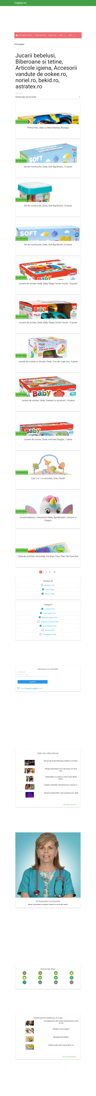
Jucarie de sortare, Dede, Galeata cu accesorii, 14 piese (48, 400)
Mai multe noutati (70, 805)
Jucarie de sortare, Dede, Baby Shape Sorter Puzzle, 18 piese (48, 283)
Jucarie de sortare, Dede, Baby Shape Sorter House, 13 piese (48, 322)
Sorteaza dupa (18, 93)
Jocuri (62, 35)
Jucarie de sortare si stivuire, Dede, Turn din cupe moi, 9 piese (48, 361)
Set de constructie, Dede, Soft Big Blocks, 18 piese (48, 205)
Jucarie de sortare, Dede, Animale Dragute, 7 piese (48, 439)
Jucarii (20, 41)
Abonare (33, 682)
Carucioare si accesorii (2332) (50, 622)
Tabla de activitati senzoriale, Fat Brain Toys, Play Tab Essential (48, 556)
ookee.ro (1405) (49, 594)
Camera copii (52, 35)
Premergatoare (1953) (49, 634)
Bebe (72, 35)
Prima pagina (19, 44)
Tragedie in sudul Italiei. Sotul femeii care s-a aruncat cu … (61, 785)
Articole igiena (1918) (49, 613)
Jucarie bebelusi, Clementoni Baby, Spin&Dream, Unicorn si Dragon (48, 519)
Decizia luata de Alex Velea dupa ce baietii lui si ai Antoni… (61, 761)
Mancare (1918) (49, 630)
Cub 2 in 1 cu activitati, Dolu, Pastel (48, 478)
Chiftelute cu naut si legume (61, 1029)
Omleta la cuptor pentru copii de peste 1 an (61, 1045)
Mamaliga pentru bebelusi (61, 1037)
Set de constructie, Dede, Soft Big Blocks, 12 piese (48, 166)
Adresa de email (21, 672)
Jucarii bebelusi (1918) (49, 626)
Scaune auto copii (40, 35)
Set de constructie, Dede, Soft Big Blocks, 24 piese (48, 244)
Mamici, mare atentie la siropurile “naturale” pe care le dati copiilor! (48, 904)
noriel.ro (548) (49, 589)
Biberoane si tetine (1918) (49, 617)
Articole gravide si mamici (24, 35)
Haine (30, 41)
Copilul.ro (20, 3)
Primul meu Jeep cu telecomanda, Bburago (48, 127)
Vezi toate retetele (69, 1057)
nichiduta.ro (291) (49, 585)
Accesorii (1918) (49, 609)
